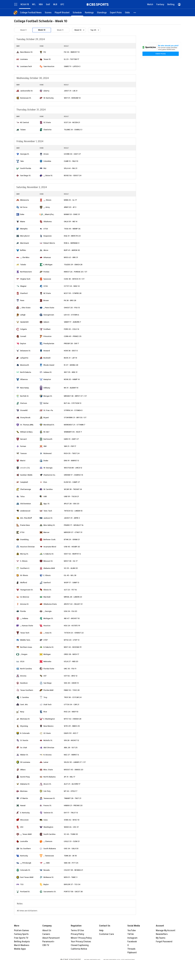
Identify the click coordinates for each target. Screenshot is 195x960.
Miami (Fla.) (49, 214)
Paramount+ (48, 941)
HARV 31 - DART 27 (71, 439)
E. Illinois (47, 575)
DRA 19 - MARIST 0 (71, 460)
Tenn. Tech (47, 511)
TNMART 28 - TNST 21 (72, 798)
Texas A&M (27, 834)
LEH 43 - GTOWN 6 (71, 315)
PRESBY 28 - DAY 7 (71, 343)
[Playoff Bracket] (62, 12)
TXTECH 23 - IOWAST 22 (74, 633)
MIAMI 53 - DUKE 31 (72, 214)
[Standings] (101, 12)
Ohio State (26, 307)
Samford (47, 582)
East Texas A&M (26, 877)
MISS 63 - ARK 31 (71, 257)
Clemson (48, 841)
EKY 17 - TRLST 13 (71, 813)
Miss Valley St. (49, 525)
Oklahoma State (50, 604)
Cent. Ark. (24, 704)
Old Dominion (25, 503)
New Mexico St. (26, 52)
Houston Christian (27, 547)
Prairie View (25, 525)
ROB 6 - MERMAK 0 (71, 243)
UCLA (22, 661)
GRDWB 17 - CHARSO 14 (73, 475)
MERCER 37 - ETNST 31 (73, 532)
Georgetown (48, 315)
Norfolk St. (24, 396)
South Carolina (49, 834)
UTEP (45, 640)
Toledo (23, 264)
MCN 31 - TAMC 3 (70, 877)
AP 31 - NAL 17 (69, 777)
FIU (44, 52)
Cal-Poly (47, 791)
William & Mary (26, 432)
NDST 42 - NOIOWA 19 (73, 647)
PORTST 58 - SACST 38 (73, 891)
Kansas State (27, 625)
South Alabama (49, 848)
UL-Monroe (24, 597)
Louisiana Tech (26, 66)
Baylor (46, 884)
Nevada (46, 870)
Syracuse (47, 279)
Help (101, 930)
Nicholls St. (48, 740)
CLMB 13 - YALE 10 (71, 161)
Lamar (45, 762)
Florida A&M (48, 690)
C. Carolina (24, 697)
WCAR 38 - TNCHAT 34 (73, 489)
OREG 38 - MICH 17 (71, 654)
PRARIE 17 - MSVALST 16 (73, 525)
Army (48, 207)
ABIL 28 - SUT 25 (70, 747)
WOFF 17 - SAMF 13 (71, 582)
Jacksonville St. (26, 91)
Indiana (25, 618)
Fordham (47, 329)
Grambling (24, 539)
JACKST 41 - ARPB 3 (72, 518)
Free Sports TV (21, 938)
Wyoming (24, 726)
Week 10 (41, 30)
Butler (46, 403)
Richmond (47, 453)
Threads (131, 949)
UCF (44, 676)
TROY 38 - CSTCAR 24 (73, 697)
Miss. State (48, 769)
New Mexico (48, 726)
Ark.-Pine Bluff (26, 518)
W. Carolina (48, 489)
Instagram (132, 938)
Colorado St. (25, 870)
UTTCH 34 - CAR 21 (71, 704)
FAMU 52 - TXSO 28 (71, 690)
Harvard (23, 439)
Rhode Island (48, 365)
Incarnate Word (49, 547)
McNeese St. (48, 877)
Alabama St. (25, 784)
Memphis (24, 229)
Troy (45, 697)
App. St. (46, 503)
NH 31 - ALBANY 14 (71, 388)
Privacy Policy (77, 934)
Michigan (47, 654)
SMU (48, 863)
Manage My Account (165, 930)
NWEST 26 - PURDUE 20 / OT (75, 272)
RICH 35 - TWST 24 (71, 453)
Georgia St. (24, 154)
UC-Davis (47, 733)
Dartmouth (47, 439)
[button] (134, 12)
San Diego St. (25, 175)
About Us (46, 930)
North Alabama (49, 777)
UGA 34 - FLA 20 (70, 611)
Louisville (24, 841)
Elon (45, 482)
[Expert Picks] (115, 12)
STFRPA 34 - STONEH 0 (73, 410)
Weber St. (24, 755)
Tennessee (49, 856)
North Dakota (25, 372)
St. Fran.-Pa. (48, 410)
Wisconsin (24, 820)
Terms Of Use (77, 930)
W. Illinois (24, 575)
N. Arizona (47, 755)
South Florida (25, 168)
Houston (46, 625)
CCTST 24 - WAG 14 (72, 286)
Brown (46, 300)
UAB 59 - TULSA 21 (71, 496)
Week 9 (23, 30)
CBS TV (45, 945)
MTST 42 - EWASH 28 (72, 719)
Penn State (49, 307)
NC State (47, 293)
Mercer (46, 532)
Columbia (47, 161)
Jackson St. (48, 518)
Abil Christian (48, 747)
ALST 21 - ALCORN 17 (72, 784)
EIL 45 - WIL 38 (70, 575)
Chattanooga (25, 489)
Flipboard (131, 952)
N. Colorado (25, 733)
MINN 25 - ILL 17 (70, 200)
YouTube (131, 930)
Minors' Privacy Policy (81, 938)
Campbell (24, 482)
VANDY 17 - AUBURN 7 (72, 322)
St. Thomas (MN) (26, 425)
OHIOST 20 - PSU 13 (72, 307)
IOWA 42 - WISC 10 (71, 820)
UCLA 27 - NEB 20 (71, 661)
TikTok (130, 934)
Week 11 (60, 30)
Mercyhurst (25, 236)
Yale (22, 161)
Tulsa (22, 496)
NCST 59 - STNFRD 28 (72, 293)
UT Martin (24, 798)
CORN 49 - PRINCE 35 (72, 336)
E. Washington (49, 719)
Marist (22, 460)
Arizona (23, 676)
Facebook (132, 941)
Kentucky (24, 856)
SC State (47, 122)
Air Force (23, 207)
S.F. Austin (24, 740)
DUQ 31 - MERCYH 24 (72, 236)
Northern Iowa (26, 647)
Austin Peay (25, 777)
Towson (23, 453)
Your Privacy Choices (81, 941)
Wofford (23, 582)
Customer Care (106, 934)
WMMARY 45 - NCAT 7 (73, 432)
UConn (46, 154)
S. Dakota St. (48, 554)
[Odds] (127, 12)
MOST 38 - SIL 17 (71, 561)
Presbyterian (48, 343)
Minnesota (24, 200)
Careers (46, 934)
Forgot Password (164, 941)
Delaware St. (25, 351)
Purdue (46, 272)
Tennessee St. (49, 798)
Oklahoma (47, 221)
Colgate (23, 329)
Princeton (47, 336)
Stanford (23, 293)
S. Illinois (23, 561)
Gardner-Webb (26, 475)
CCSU (45, 286)
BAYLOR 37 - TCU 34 (72, 884)
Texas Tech (24, 633)
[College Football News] (30, 12)
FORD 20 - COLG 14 (71, 329)
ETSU (22, 532)
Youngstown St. (26, 590)
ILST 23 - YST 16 (70, 590)
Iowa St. (48, 633)
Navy (22, 712)
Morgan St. (47, 396)
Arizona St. (24, 604)
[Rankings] (89, 12)
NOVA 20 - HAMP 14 (72, 379)
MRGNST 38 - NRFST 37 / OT (75, 396)
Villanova (24, 379)
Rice (45, 712)
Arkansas (47, 257)
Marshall (47, 597)
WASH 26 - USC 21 (71, 827)
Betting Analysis (22, 941)
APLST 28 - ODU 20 (71, 503)
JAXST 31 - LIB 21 (70, 91)
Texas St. (47, 59)
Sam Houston (48, 66)
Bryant (46, 417)
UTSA (45, 229)
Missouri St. (48, 561)
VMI (45, 446)
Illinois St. (47, 590)
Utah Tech (47, 704)
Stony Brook (25, 417)
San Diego (47, 683)
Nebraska (47, 661)
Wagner (23, 286)
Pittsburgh (26, 863)
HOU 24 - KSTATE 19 (72, 625)
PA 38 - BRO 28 (70, 300)
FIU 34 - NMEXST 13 (71, 52)
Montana (23, 791)
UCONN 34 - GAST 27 (72, 154)
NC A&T (46, 432)
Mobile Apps (20, 949)
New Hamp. (24, 388)
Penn (22, 300)
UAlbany (46, 388)
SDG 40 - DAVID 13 (71, 683)
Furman (23, 446)
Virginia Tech (25, 279)
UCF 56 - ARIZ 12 (70, 676)
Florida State (48, 668)
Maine (22, 221)
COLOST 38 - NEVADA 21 (73, 870)
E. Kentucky (25, 813)
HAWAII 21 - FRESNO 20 (73, 805)
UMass (23, 769)
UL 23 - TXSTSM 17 (71, 59)
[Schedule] (77, 12)
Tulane (23, 129)
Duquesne (47, 236)
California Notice (79, 949)
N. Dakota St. (48, 647)
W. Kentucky (48, 98)
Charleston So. (49, 475)
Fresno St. (47, 805)
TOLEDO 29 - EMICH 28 (73, 264)
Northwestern (26, 272)
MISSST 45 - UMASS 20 (73, 769)
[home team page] (17, 52)
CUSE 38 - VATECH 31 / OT (74, 279)
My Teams (160, 938)
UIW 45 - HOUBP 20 (72, 547)
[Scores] (48, 12)
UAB (45, 496)
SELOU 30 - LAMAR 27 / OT (75, 762)
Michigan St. (48, 618)
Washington (48, 827)
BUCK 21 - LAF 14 (70, 358)
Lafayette (24, 358)
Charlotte (47, 129)
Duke (22, 214)
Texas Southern (26, 690)
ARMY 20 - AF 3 (70, 207)
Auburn (46, 322)
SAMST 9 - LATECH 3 (72, 66)
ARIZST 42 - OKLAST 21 (73, 604)
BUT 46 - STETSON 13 (72, 403)
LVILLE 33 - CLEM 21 (71, 841)
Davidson (24, 683)
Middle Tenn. (25, 640)
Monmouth (24, 365)
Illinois (48, 200)
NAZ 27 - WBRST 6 (71, 755)
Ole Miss (25, 257)
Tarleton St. (48, 813)
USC (21, 827)
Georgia (48, 611)
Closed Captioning (80, 945)
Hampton (47, 379)
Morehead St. (49, 425)
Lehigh (22, 315)
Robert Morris (49, 243)
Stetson (23, 403)
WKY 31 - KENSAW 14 (72, 98)
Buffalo (23, 250)
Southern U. (25, 568)
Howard (46, 351)
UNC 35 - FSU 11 (70, 668)
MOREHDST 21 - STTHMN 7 (74, 425)
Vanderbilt (24, 322)
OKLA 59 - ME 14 (70, 221)
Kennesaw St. (25, 98)
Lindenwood (25, 511)
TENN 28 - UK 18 (70, 856)
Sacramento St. (49, 891)
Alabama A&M (49, 568)
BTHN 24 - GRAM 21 (72, 539)
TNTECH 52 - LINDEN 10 (73, 511)
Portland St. (25, 891)
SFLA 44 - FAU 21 (70, 168)
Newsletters (162, 934)
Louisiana (24, 59)
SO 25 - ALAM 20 (71, 568)
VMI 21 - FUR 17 (70, 446)
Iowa (45, 820)
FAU (44, 168)
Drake (45, 460)
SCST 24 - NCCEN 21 (72, 122)
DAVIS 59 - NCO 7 (71, 733)
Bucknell (47, 358)
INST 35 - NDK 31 (70, 372)
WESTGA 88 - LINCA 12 (73, 468)
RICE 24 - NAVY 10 (71, 712)
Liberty (46, 91)
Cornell (23, 336)
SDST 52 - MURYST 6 (72, 554)
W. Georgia (47, 468)
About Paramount (51, 938)
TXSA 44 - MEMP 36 (72, 229)
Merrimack (24, 243)
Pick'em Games (21, 930)
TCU (21, 884)
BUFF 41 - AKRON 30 (72, 250)
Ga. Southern (25, 848)
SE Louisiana (25, 762)
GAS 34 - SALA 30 (71, 848)
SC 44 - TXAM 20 (71, 834)
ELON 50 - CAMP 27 (72, 482)
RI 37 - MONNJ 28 (71, 365)
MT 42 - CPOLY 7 (70, 791)
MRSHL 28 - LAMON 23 (73, 597)
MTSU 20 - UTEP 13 (71, 640)
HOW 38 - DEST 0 (71, 351)
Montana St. (25, 719)
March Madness (21, 945)
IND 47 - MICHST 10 (72, 618)
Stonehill (24, 410)
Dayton (23, 343)
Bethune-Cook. (49, 539)
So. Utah (23, 747)
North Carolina (26, 668)
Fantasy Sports (21, 934)
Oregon (24, 654)
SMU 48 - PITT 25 (71, 863)
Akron (45, 250)
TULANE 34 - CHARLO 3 (73, 129)
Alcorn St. (47, 784)
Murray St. (24, 554)
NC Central (24, 122)
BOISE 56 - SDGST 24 (72, 175)
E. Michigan (47, 264)
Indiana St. (47, 372)
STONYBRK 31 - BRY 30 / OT (75, 417)
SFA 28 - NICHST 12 (71, 740)
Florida (23, 611)
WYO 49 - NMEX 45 (72, 726)
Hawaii (22, 805)
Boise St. (49, 175)
